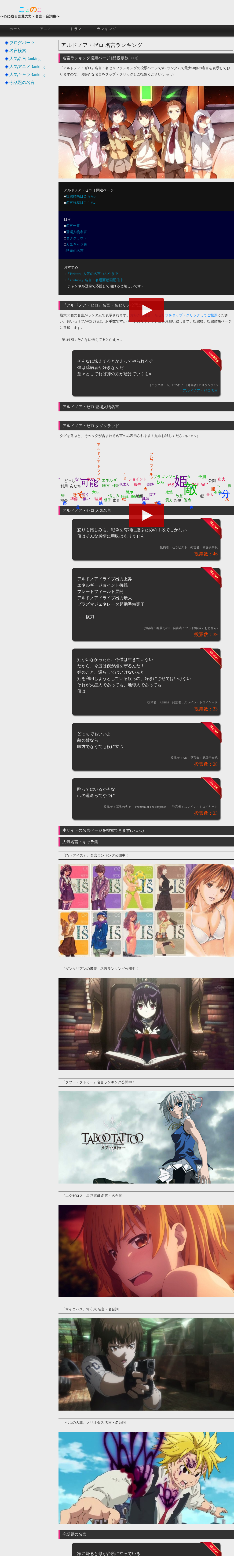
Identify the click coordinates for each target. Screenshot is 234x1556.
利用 (64, 486)
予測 (202, 477)
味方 (106, 486)
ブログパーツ (22, 42)
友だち (75, 486)
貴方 (169, 500)
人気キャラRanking (27, 74)
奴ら (160, 482)
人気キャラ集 (76, 244)
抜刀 (153, 495)
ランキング (106, 29)
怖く (81, 489)
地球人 (124, 484)
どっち (69, 481)
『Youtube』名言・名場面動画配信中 (94, 280)
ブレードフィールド (151, 464)
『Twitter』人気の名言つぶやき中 (92, 274)
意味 (95, 492)
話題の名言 (75, 251)
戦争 (129, 492)
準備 (74, 499)
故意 (179, 496)
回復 (115, 486)
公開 (212, 481)
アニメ (45, 29)
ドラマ (76, 29)
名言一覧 (73, 226)
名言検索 (17, 50)
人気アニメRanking (27, 66)
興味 (146, 499)
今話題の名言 (22, 82)
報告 (137, 484)
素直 (116, 500)
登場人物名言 (76, 232)
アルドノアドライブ (99, 460)
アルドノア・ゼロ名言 (200, 390)
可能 (89, 483)
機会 (64, 500)
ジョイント (137, 479)
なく (79, 479)
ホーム (15, 29)
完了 (205, 484)
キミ (125, 474)
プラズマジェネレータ (172, 477)
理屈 (98, 499)
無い (86, 499)
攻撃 (169, 492)
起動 (178, 500)
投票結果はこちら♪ (81, 196)
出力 (222, 479)
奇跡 (150, 484)
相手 (107, 500)
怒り (75, 492)
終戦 (124, 496)
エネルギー (111, 480)
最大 (210, 495)
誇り (158, 500)
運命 (187, 500)
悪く (85, 495)
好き (171, 484)
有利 (218, 492)
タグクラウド (76, 238)
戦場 (139, 496)
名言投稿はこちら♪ (81, 203)
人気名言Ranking (24, 58)
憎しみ (114, 496)
